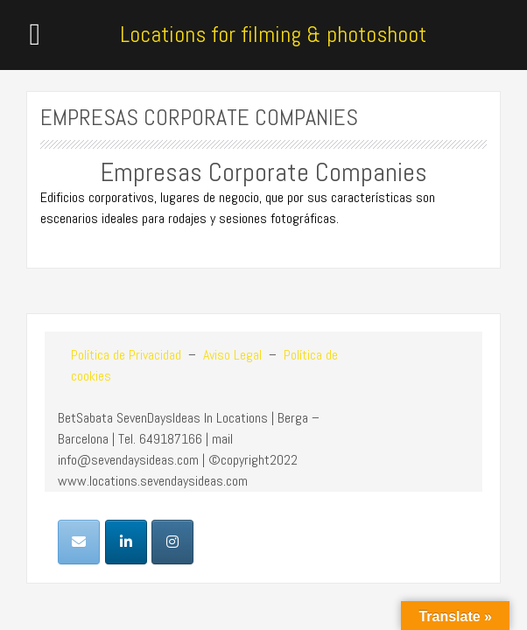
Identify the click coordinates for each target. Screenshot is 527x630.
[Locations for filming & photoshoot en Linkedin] (126, 542)
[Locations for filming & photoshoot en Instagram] (172, 542)
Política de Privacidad (126, 355)
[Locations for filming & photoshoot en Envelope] (79, 542)
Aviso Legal (231, 355)
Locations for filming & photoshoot (273, 34)
